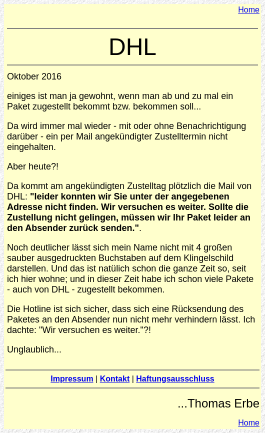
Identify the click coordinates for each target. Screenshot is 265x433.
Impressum (71, 378)
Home (249, 10)
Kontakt (115, 378)
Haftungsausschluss (175, 378)
